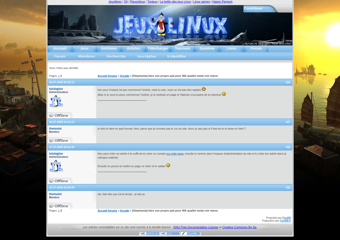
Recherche (116, 57)
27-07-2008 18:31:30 (61, 147)
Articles (133, 48)
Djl (126, 1)
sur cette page (174, 153)
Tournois (182, 48)
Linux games (201, 1)
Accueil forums (60, 57)
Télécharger (157, 48)
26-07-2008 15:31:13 (61, 121)
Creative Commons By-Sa (239, 227)
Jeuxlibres (115, 1)
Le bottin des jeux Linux (175, 1)
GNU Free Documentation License (195, 227)
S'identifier (177, 57)
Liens (231, 48)
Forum (256, 48)
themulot (55, 128)
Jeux (84, 48)
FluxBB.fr (285, 220)
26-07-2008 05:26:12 (61, 82)
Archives (109, 48)
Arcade (124, 75)
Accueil (59, 48)
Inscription (147, 57)
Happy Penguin (222, 1)
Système (207, 48)
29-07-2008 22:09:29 (61, 187)
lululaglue (56, 89)
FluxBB (286, 217)
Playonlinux (137, 1)
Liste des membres (87, 57)
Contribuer (253, 8)
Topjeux (152, 1)
